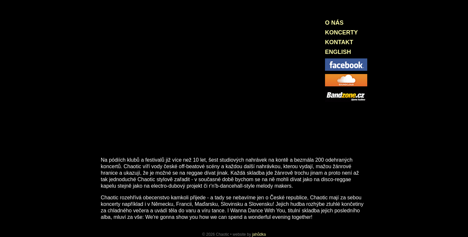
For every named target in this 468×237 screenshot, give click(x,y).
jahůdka (259, 234)
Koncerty (341, 32)
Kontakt (339, 42)
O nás (334, 22)
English (338, 52)
